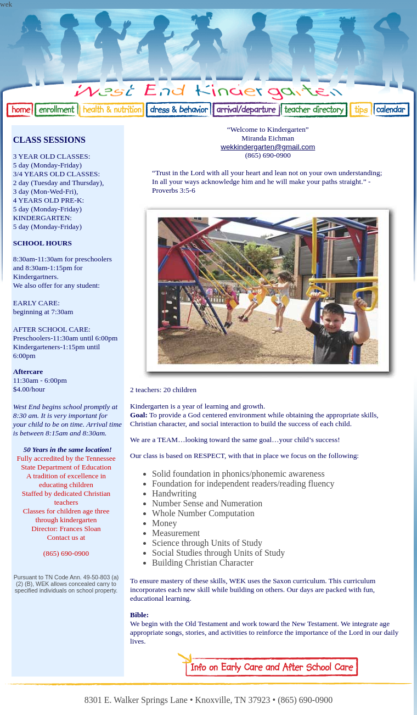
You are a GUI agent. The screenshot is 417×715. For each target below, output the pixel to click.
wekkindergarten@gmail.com (268, 147)
